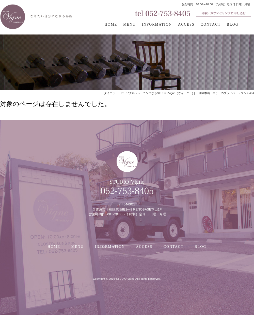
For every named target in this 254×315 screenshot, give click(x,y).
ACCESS (186, 24)
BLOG (233, 24)
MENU (129, 24)
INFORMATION (157, 24)
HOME (111, 24)
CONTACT (211, 24)
